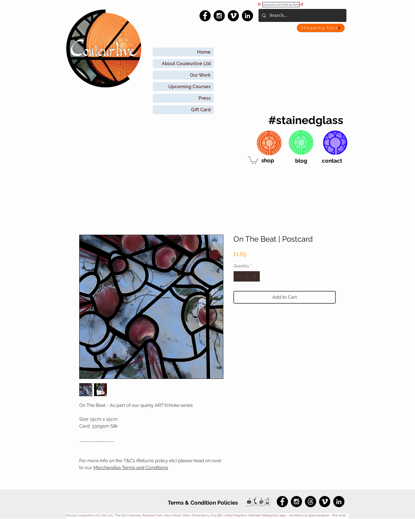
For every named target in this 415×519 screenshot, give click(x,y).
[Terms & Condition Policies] (203, 502)
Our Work (200, 75)
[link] (253, 159)
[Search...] (301, 15)
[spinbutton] (247, 276)
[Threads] (310, 501)
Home (204, 52)
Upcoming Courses (189, 86)
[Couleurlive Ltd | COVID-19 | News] (281, 4)
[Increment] (255, 276)
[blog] (301, 160)
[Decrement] (238, 276)
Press (205, 98)
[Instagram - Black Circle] (219, 15)
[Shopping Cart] (321, 28)
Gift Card (201, 109)
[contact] (332, 160)
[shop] (267, 160)
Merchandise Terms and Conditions (130, 467)
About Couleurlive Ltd (186, 63)
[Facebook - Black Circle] (205, 15)
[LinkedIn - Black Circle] (247, 15)
